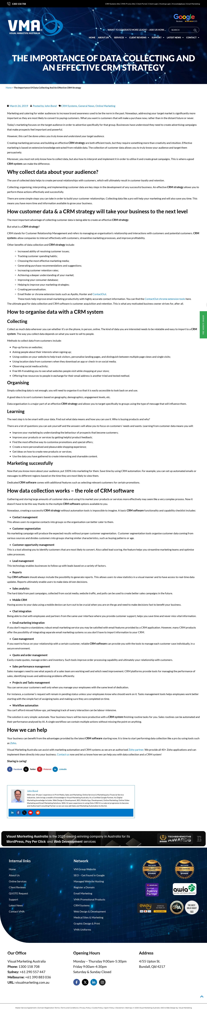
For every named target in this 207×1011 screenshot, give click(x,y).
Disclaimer (120, 1005)
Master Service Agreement (25, 1005)
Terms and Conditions (69, 1005)
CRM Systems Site (112, 4)
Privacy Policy (85, 1005)
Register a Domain (84, 886)
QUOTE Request (18, 892)
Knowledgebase (178, 4)
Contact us (63, 754)
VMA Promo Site (128, 4)
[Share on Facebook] (15, 769)
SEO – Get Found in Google (89, 875)
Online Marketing (105, 105)
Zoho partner (136, 749)
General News (86, 105)
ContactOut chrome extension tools (165, 298)
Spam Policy (109, 1005)
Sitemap (128, 1005)
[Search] (196, 28)
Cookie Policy (97, 1005)
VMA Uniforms (82, 927)
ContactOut (99, 294)
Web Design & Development (90, 909)
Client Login (153, 4)
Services (120, 35)
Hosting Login (165, 4)
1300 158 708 (19, 3)
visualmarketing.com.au (32, 980)
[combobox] (184, 27)
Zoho (13, 743)
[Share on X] (30, 769)
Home (92, 35)
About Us (104, 35)
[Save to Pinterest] (45, 769)
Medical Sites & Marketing (88, 915)
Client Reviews (139, 35)
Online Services (18, 880)
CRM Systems (69, 105)
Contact (192, 35)
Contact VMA (17, 909)
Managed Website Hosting (89, 880)
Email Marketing (193, 4)
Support (158, 35)
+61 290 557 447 (32, 969)
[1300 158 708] (9, 3)
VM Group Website (85, 869)
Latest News (175, 35)
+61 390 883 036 (38, 975)
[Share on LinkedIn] (60, 769)
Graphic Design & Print (87, 921)
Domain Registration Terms (49, 1005)
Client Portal (141, 4)
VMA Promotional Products (89, 898)
